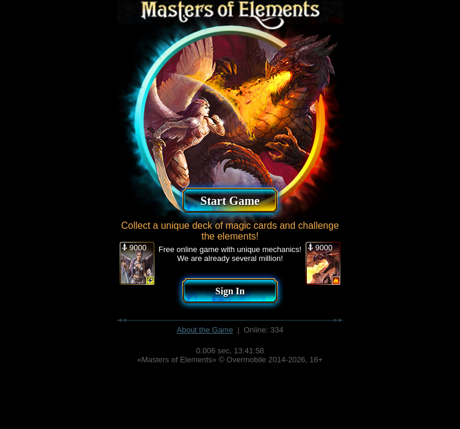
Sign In (229, 291)
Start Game (229, 200)
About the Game (205, 329)
